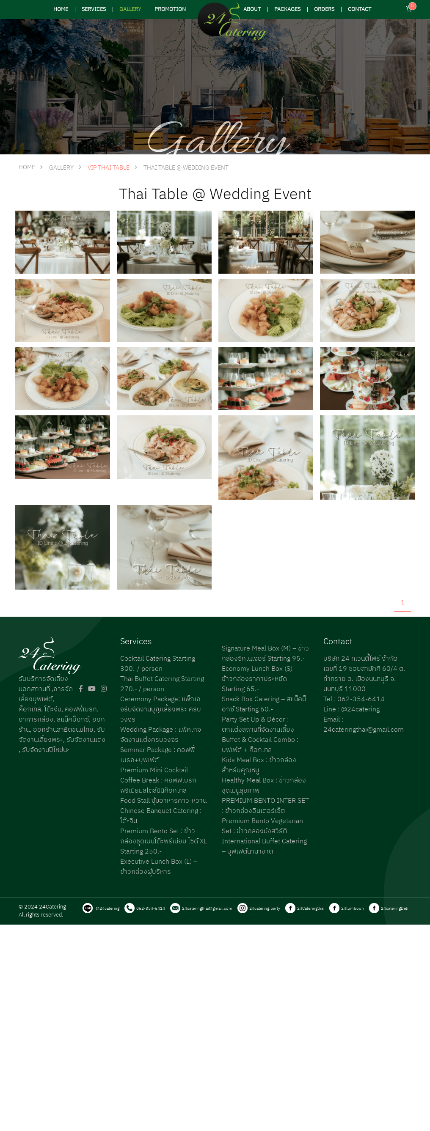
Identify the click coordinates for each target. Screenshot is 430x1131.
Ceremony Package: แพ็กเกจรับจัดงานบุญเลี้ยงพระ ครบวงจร (160, 709)
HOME (60, 9)
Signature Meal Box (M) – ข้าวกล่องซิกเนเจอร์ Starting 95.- (265, 653)
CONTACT (359, 9)
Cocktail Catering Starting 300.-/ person (157, 664)
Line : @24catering (351, 709)
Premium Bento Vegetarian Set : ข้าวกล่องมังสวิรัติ (262, 826)
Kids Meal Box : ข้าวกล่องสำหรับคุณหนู (259, 765)
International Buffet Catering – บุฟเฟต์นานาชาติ (264, 846)
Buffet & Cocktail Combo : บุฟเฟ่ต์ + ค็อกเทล (260, 745)
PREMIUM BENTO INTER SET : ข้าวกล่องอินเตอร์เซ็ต (265, 806)
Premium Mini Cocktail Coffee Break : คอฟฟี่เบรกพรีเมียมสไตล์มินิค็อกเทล (158, 780)
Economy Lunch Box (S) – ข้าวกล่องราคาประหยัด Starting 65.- (260, 679)
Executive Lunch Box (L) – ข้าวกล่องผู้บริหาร (158, 867)
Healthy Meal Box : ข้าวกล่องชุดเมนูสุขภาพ (264, 785)
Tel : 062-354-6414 (354, 699)
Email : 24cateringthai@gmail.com (363, 725)
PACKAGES (287, 9)
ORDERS (324, 9)
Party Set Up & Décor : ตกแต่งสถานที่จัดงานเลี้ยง (258, 725)
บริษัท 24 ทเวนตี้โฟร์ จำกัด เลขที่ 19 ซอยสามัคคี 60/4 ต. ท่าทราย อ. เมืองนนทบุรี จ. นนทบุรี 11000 (364, 674)
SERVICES (94, 9)
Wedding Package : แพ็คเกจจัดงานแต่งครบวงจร (160, 735)
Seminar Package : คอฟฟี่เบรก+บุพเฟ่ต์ (157, 755)
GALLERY (130, 9)
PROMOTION (170, 9)
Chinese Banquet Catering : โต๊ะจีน (160, 816)
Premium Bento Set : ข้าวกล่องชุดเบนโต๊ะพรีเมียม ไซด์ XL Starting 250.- (163, 841)
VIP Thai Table (109, 168)
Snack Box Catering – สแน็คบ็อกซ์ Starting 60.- (264, 704)
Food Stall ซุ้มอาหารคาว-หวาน (163, 801)
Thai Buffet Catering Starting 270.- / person (162, 684)
